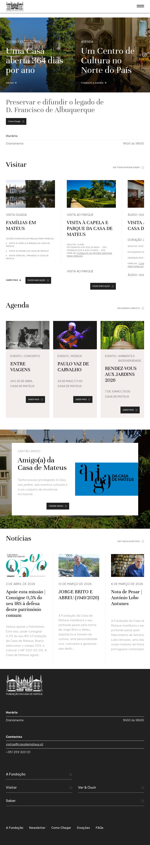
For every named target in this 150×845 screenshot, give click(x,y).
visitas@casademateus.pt (24, 744)
